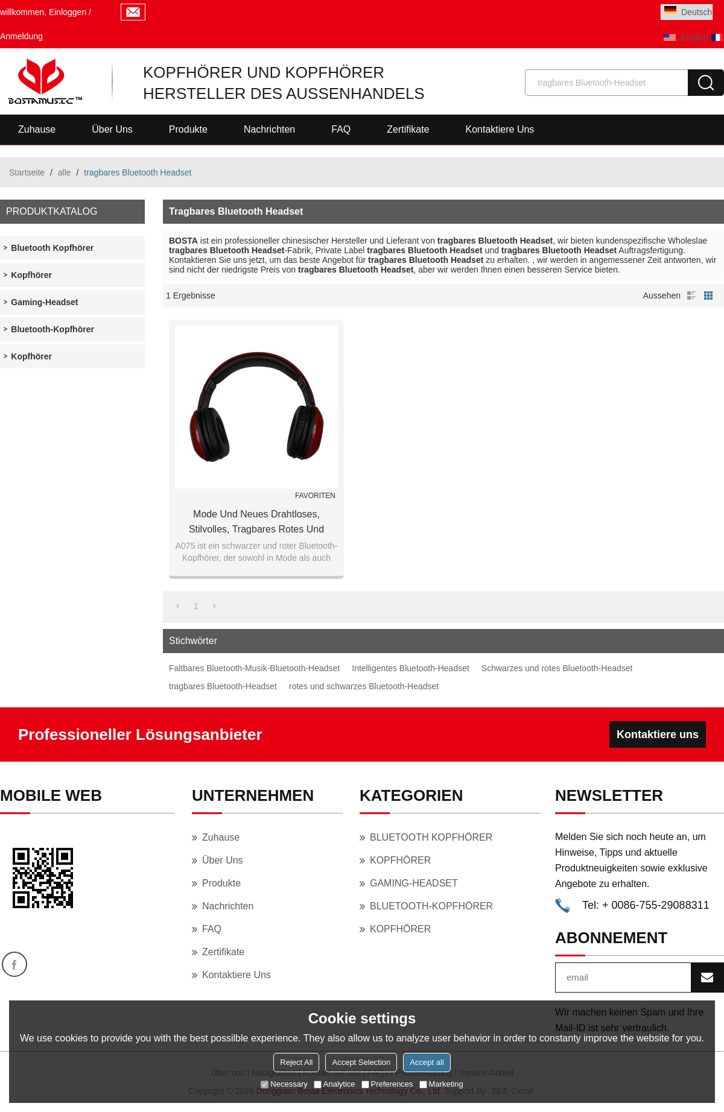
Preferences (387, 1083)
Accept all (426, 1062)
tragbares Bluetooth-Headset (223, 686)
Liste (691, 295)
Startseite (27, 172)
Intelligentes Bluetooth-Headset (410, 668)
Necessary (284, 1083)
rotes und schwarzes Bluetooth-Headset (364, 686)
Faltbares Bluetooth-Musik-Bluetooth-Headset (254, 668)
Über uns (112, 129)
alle (64, 172)
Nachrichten (269, 129)
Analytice (334, 1083)
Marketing (441, 1083)
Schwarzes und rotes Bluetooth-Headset (557, 668)
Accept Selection (361, 1062)
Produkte (188, 129)
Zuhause (37, 129)
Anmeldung (21, 36)
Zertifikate (408, 129)
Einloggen (67, 12)
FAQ (341, 129)
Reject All (296, 1062)
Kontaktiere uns (500, 129)
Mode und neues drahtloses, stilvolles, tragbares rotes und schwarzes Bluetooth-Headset (256, 523)
